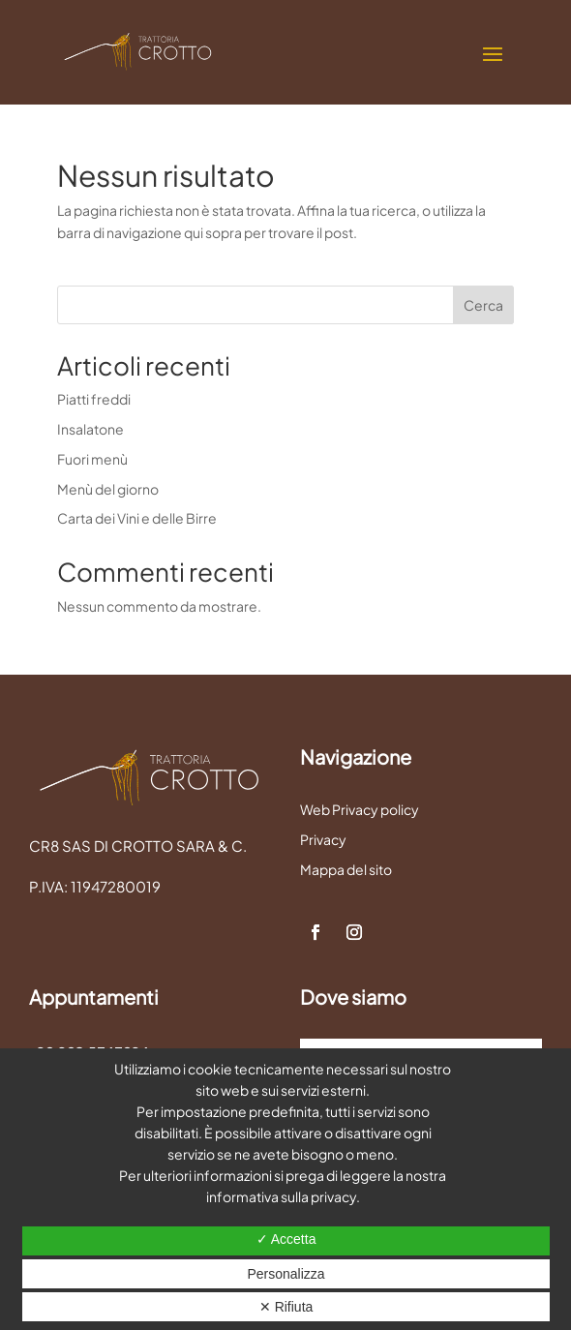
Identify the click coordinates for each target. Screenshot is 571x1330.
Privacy (323, 839)
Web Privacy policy (359, 809)
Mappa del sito (346, 869)
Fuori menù (92, 459)
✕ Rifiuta (286, 1307)
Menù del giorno (108, 489)
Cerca (483, 305)
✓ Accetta (286, 1239)
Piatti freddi (94, 399)
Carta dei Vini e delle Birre (137, 518)
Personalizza (285, 1274)
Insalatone (90, 429)
